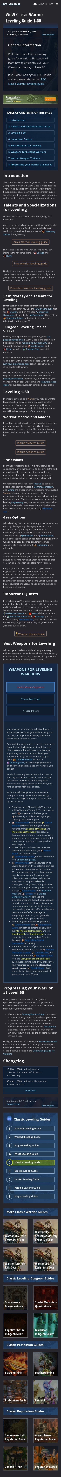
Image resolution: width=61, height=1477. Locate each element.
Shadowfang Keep (26, 859)
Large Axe (25, 813)
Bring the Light (36, 933)
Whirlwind (28, 535)
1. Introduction (16, 120)
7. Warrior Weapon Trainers (24, 158)
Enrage (40, 252)
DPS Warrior (50, 1026)
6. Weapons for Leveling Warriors (27, 151)
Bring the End (18, 933)
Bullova (18, 816)
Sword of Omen (22, 924)
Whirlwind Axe (26, 619)
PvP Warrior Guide (48, 1041)
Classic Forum (13, 1103)
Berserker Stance (18, 616)
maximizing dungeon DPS (34, 342)
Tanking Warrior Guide (33, 1014)
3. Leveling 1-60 (17, 132)
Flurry (9, 255)
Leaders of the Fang (36, 828)
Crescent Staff (22, 822)
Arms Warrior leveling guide (31, 242)
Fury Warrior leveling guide (30, 263)
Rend (9, 349)
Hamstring (42, 544)
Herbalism (48, 486)
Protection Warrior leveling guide (30, 288)
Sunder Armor (37, 345)
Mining (11, 489)
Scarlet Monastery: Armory (29, 895)
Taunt (35, 613)
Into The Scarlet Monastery (28, 930)
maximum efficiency (13, 378)
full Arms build (36, 314)
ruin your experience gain (16, 363)
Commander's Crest (24, 856)
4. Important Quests (20, 139)
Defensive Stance (15, 613)
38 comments (47, 34)
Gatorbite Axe (41, 952)
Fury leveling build (44, 308)
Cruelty (13, 311)
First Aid (37, 483)
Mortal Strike (47, 535)
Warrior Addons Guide (30, 452)
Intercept (39, 616)
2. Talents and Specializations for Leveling (30, 126)
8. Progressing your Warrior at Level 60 (30, 164)
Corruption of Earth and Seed (35, 958)
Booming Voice (17, 762)
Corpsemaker (29, 890)
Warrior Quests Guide (30, 634)
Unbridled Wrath (24, 759)
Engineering (17, 502)
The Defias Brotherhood (24, 831)
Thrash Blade (37, 967)
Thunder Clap (32, 349)
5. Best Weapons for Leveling (24, 145)
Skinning (38, 486)
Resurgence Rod (44, 955)
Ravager (29, 893)
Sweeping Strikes (14, 318)
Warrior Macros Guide (30, 443)
